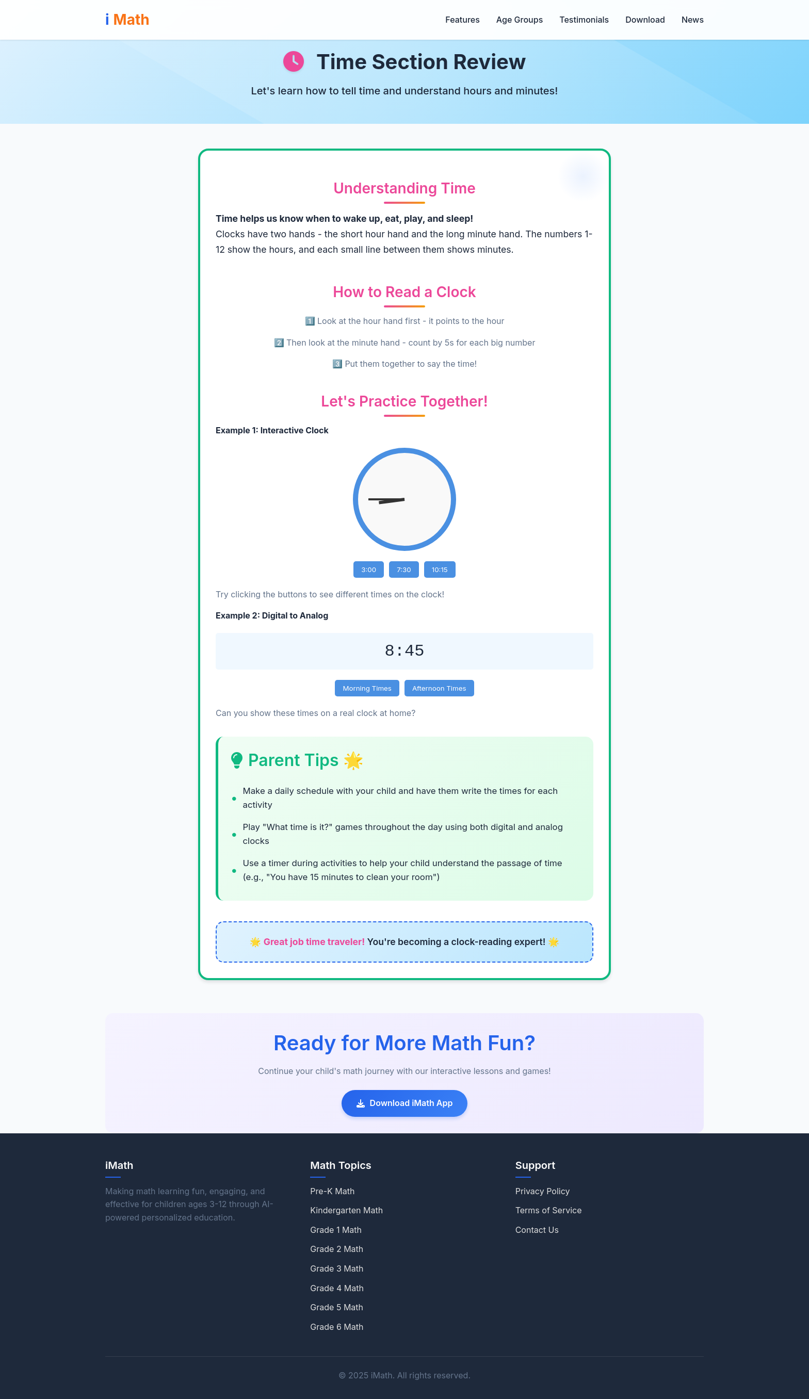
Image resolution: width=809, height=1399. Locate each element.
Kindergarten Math (346, 1210)
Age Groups (519, 19)
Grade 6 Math (336, 1327)
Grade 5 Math (336, 1307)
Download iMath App (405, 1103)
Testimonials (584, 19)
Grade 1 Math (336, 1230)
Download (645, 19)
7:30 (404, 569)
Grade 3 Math (336, 1268)
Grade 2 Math (336, 1249)
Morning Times (367, 688)
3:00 (368, 569)
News (693, 19)
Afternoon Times (439, 688)
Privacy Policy (542, 1191)
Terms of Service (548, 1210)
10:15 (440, 569)
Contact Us (537, 1230)
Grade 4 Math (337, 1288)
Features (462, 19)
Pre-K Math (332, 1191)
